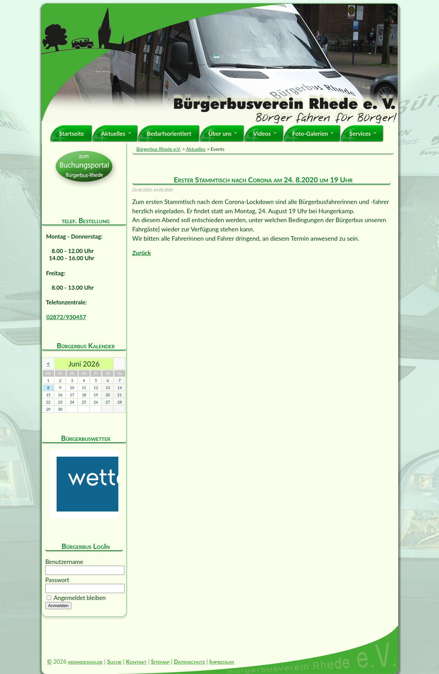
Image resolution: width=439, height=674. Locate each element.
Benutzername (64, 561)
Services (360, 133)
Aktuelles (113, 133)
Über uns (220, 133)
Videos (262, 133)
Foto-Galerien (310, 133)
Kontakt (136, 661)
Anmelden (58, 605)
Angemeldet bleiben (80, 597)
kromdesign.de (85, 661)
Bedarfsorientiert (169, 133)
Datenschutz (189, 661)
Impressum (221, 661)
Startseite (71, 133)
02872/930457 (66, 317)
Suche (114, 661)
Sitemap (160, 661)
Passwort (57, 579)
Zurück (141, 252)
